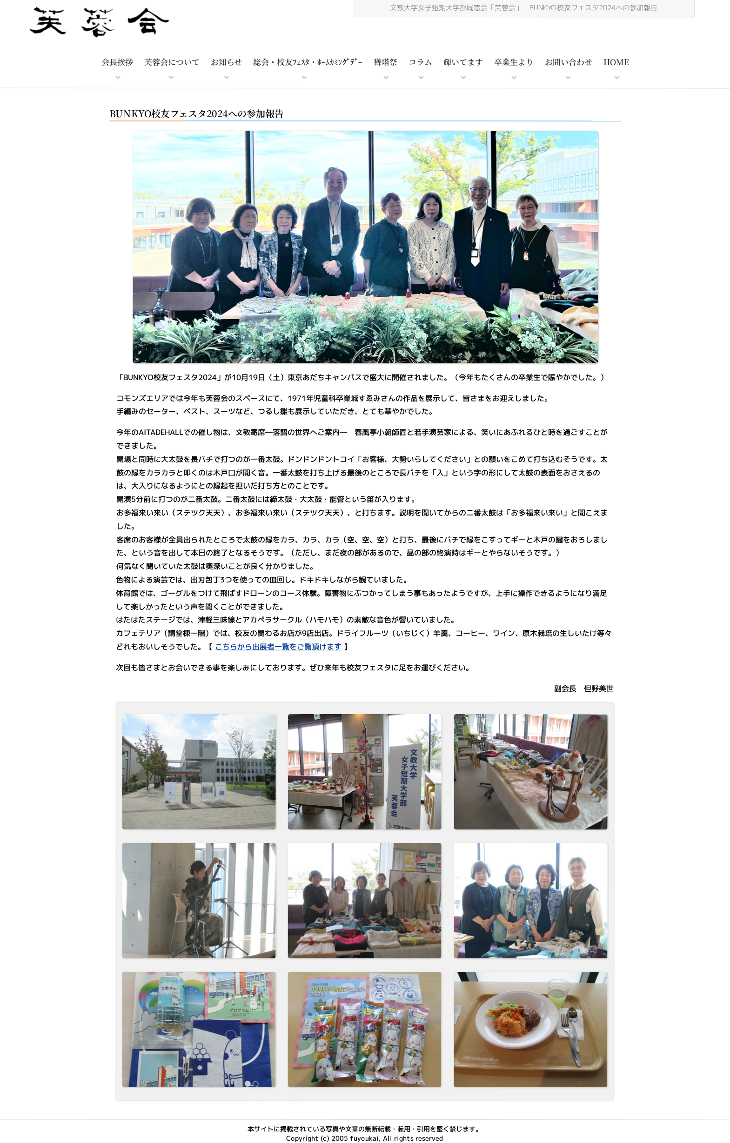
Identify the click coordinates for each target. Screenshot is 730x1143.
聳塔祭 (385, 61)
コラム (420, 61)
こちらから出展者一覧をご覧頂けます (278, 647)
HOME (616, 61)
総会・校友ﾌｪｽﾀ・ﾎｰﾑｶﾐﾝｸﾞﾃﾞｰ (307, 61)
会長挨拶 (117, 61)
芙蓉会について (172, 61)
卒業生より (514, 61)
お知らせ (226, 61)
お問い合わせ (568, 61)
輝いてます (463, 61)
